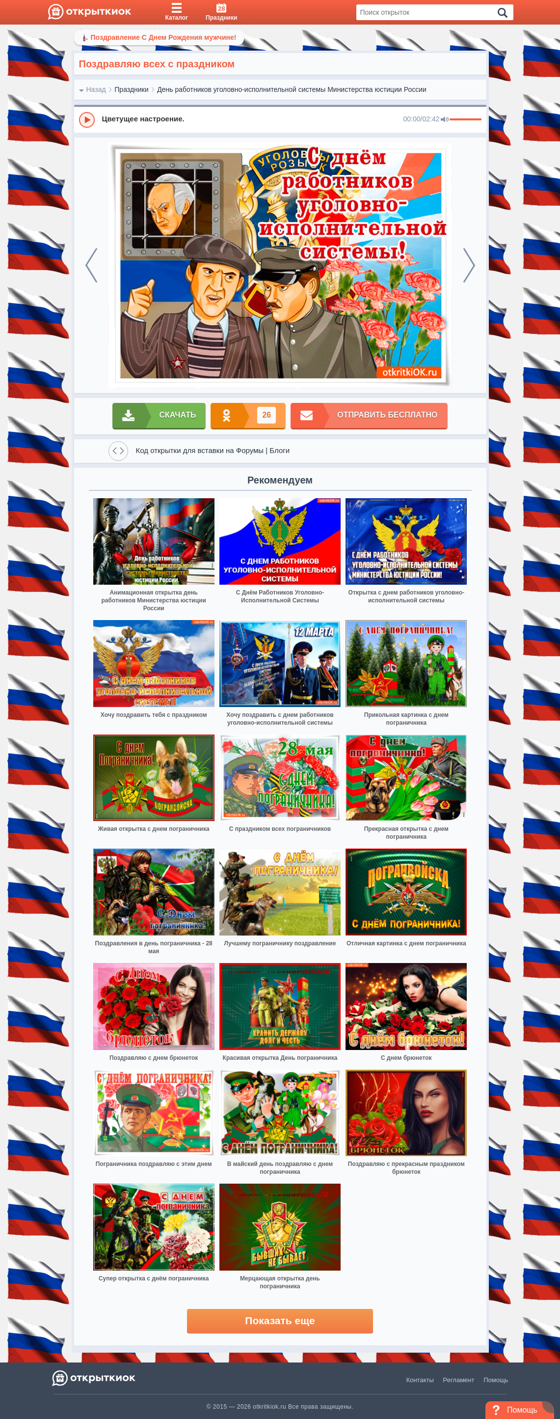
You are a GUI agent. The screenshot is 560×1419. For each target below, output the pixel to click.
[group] (280, 119)
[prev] (91, 265)
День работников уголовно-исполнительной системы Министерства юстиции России (292, 89)
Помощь (495, 1380)
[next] (469, 265)
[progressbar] (465, 119)
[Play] (87, 120)
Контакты (420, 1380)
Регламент (459, 1380)
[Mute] (445, 120)
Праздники (131, 89)
